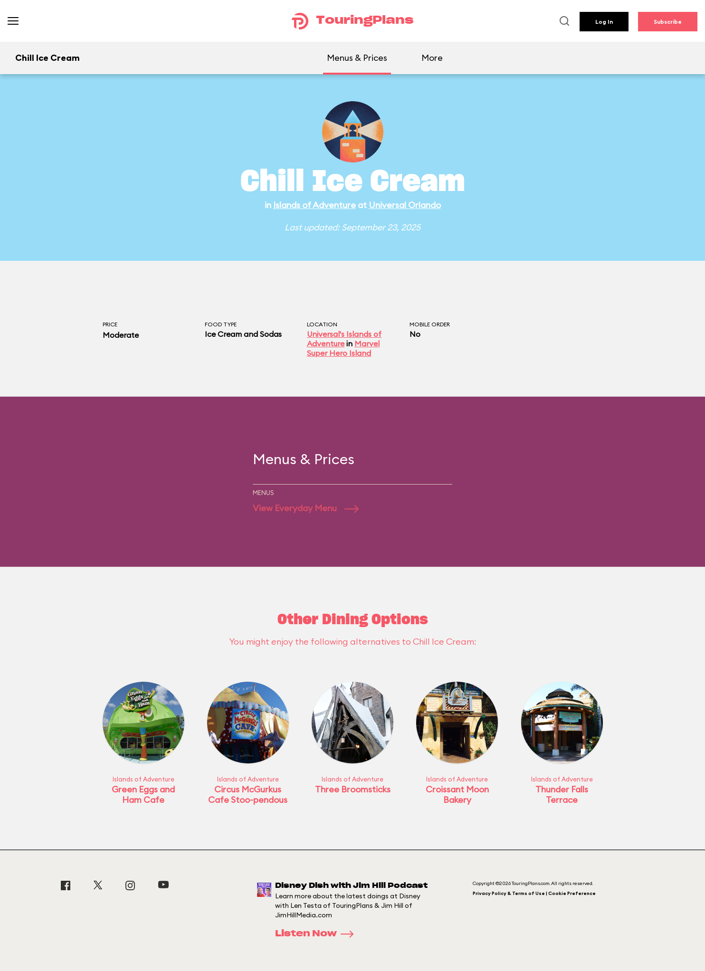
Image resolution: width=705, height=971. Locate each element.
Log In (604, 21)
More (432, 57)
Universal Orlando (405, 205)
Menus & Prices (357, 57)
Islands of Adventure (314, 205)
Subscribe (668, 21)
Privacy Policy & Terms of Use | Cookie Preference (534, 893)
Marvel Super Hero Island (343, 348)
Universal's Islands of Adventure (344, 338)
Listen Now (317, 934)
